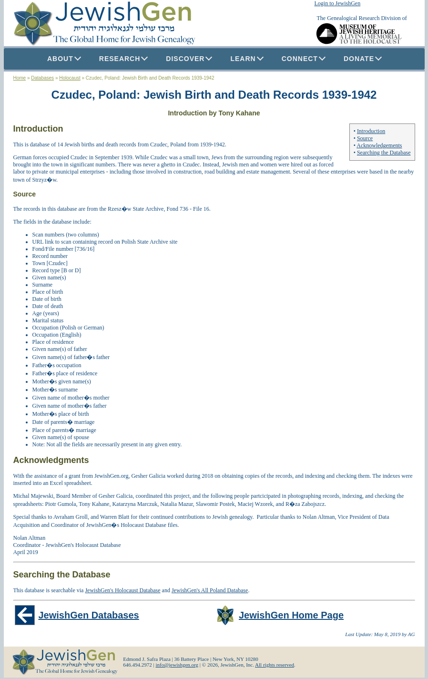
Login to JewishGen (338, 3)
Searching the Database (384, 152)
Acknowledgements (379, 145)
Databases (42, 78)
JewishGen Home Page (291, 615)
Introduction (371, 131)
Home (19, 78)
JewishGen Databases (89, 615)
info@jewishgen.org (176, 665)
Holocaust (69, 78)
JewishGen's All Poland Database (210, 590)
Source (365, 138)
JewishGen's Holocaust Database (122, 590)
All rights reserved (274, 665)
